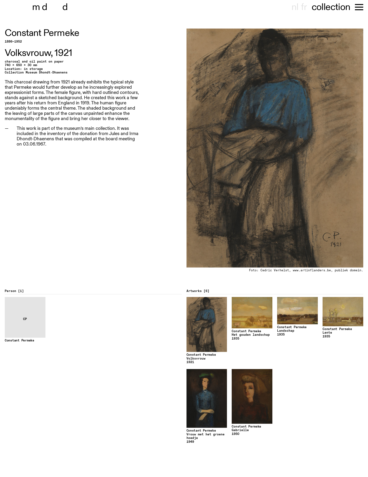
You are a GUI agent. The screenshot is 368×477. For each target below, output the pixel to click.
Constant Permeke (42, 33)
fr (304, 7)
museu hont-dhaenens (59, 7)
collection (331, 7)
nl (294, 7)
